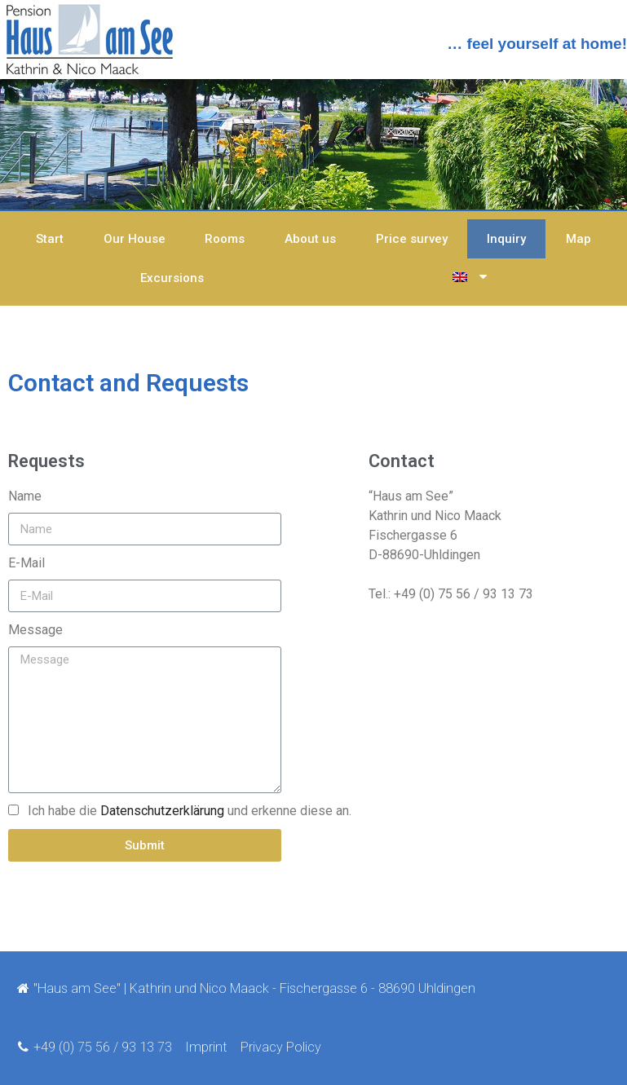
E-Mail (26, 563)
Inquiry (506, 239)
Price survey (412, 239)
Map (578, 239)
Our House (135, 239)
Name (25, 496)
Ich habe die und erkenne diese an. (189, 810)
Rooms (225, 239)
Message (35, 629)
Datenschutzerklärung (162, 810)
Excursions (172, 278)
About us (310, 239)
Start (50, 239)
